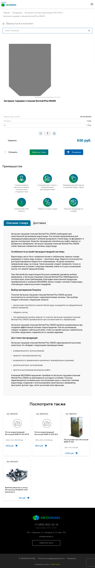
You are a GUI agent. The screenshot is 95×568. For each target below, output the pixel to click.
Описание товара (17, 223)
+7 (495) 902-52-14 (46, 524)
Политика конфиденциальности (51, 558)
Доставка (39, 223)
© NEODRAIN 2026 (27, 558)
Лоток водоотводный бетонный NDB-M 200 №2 (46, 433)
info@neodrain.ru (46, 536)
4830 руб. (41, 446)
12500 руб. (71, 453)
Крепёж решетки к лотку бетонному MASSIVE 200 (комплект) (16, 490)
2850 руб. (12, 446)
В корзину (74, 152)
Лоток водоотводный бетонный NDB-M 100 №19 (17, 433)
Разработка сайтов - (47, 564)
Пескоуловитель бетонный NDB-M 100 (76, 441)
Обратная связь (46, 543)
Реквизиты (71, 558)
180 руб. (24, 498)
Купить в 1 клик (39, 152)
